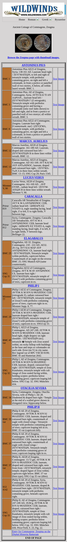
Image (61, 78)
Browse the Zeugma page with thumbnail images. (33, 57)
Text (55, 78)
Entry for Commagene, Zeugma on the (31, 533)
